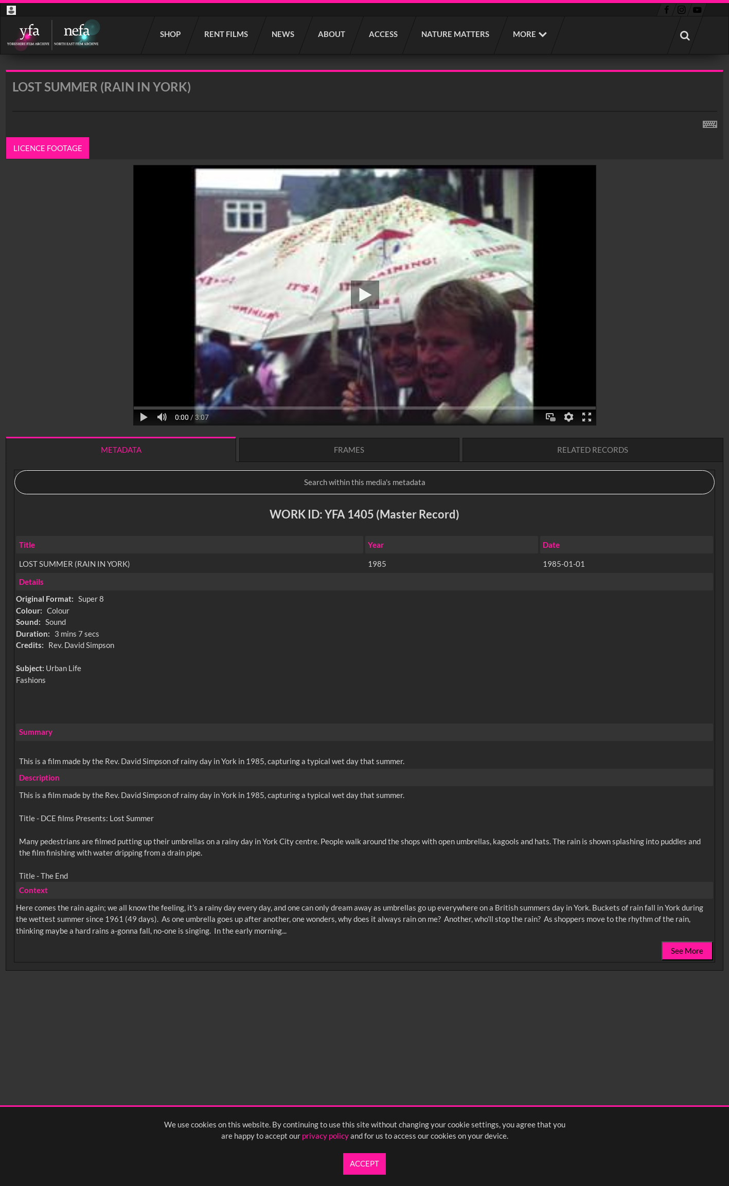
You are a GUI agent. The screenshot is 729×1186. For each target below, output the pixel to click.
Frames (349, 449)
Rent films (226, 34)
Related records (592, 449)
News (283, 34)
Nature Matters (456, 34)
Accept (364, 1163)
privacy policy (325, 1135)
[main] (364, 547)
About (332, 34)
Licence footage (47, 148)
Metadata (121, 449)
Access (383, 34)
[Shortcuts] (710, 122)
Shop (171, 34)
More (524, 34)
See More (687, 950)
